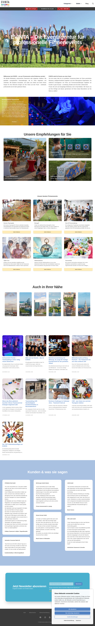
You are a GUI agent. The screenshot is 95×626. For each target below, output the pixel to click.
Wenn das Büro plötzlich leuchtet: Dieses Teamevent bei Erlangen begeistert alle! (12, 402)
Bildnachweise (32, 612)
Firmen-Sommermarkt (11, 176)
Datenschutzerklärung (44, 612)
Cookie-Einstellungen (72, 617)
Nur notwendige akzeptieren (72, 613)
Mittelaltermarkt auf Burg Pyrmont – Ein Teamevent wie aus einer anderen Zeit (81, 359)
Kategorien (68, 3)
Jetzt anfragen (47, 49)
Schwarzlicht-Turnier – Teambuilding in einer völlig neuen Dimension (11, 359)
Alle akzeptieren (72, 609)
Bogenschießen (54, 152)
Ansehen (14, 121)
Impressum (78, 620)
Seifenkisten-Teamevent (57, 176)
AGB (24, 612)
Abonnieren (78, 583)
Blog (87, 3)
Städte (79, 3)
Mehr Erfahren (18, 232)
